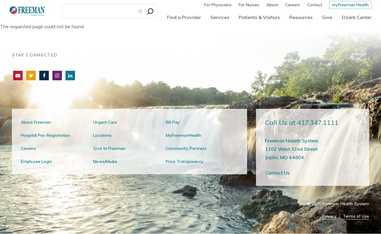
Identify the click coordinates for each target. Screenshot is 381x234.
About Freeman (36, 122)
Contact (314, 4)
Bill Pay (173, 122)
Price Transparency (185, 161)
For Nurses (249, 4)
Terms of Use (356, 216)
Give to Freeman (109, 148)
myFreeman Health (350, 4)
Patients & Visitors (259, 17)
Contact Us (277, 173)
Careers (292, 4)
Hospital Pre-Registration (45, 135)
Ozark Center (356, 17)
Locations (102, 135)
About (272, 4)
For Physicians (218, 4)
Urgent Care (105, 122)
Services (219, 17)
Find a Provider (184, 17)
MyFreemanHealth (184, 135)
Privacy (329, 216)
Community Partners (186, 148)
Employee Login (36, 161)
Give (327, 17)
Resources (301, 17)
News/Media (105, 161)
